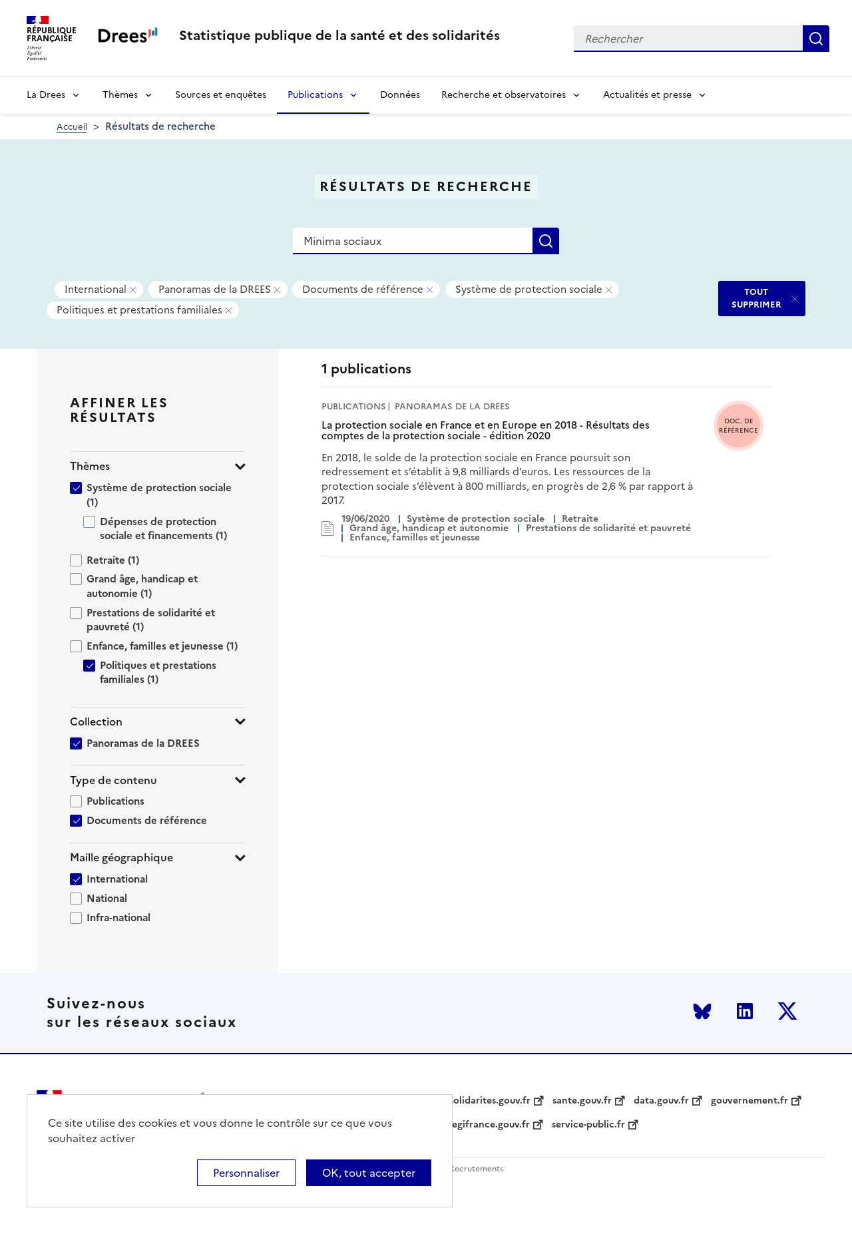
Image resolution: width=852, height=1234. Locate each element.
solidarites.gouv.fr (490, 1101)
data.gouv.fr (661, 1101)
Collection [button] (96, 721)
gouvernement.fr (749, 1101)
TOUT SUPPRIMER (756, 298)
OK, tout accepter (368, 1173)
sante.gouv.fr (582, 1101)
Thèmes (120, 95)
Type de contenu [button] (113, 780)
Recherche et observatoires (503, 95)
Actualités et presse (647, 95)
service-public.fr (588, 1124)
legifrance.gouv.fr (489, 1124)
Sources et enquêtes (220, 95)
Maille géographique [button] (121, 857)
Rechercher (816, 38)
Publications (315, 95)
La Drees (46, 95)
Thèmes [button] (90, 466)
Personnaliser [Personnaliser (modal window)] (246, 1173)
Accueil (72, 126)
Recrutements (476, 1169)
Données (400, 95)
